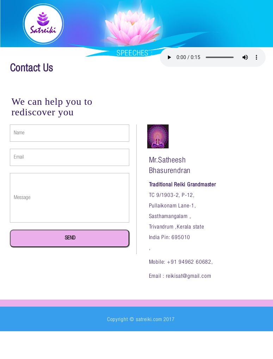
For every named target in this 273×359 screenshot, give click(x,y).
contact (95, 131)
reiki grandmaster (121, 96)
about (70, 96)
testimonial (52, 131)
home (41, 96)
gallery (212, 96)
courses (175, 96)
